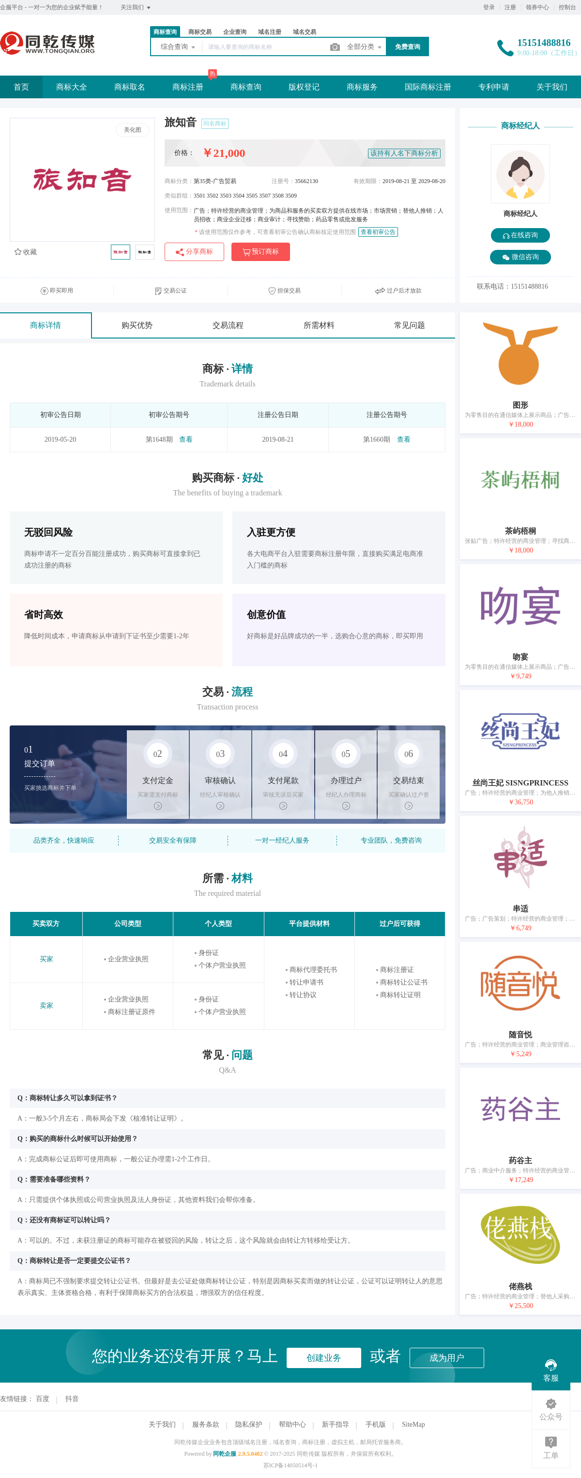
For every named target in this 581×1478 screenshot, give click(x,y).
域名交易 (304, 32)
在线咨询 (520, 235)
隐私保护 (248, 1424)
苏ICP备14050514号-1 (290, 1465)
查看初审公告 (378, 232)
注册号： (283, 181)
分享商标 (194, 252)
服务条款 (205, 1424)
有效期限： (367, 181)
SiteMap (413, 1424)
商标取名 (129, 87)
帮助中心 (292, 1424)
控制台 (567, 7)
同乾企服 (224, 1453)
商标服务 (362, 87)
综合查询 (179, 47)
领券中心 (537, 7)
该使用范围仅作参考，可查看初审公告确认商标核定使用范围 (275, 232)
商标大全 (71, 87)
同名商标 (215, 123)
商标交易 (200, 32)
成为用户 (446, 1358)
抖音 (72, 1398)
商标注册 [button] (187, 87)
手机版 (376, 1424)
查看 (186, 439)
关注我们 (136, 7)
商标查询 (165, 32)
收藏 (26, 252)
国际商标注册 (428, 87)
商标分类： (179, 181)
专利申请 (493, 87)
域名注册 (269, 32)
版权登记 (304, 87)
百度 (42, 1398)
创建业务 (323, 1358)
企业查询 (234, 32)
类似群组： (179, 195)
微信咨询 (520, 257)
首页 (21, 87)
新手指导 (335, 1424)
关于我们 (551, 87)
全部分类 (365, 47)
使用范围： (179, 210)
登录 (489, 7)
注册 (510, 7)
